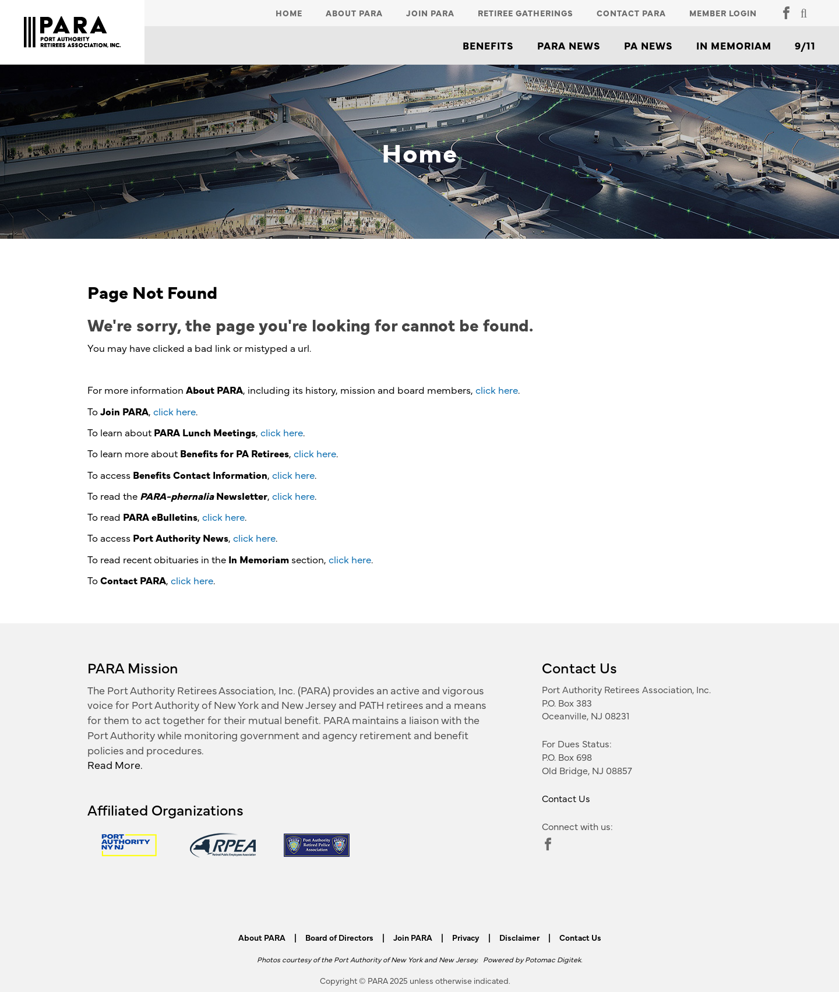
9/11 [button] (805, 45)
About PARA (354, 13)
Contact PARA (631, 13)
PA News (648, 45)
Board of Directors (339, 937)
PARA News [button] (569, 45)
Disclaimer (519, 937)
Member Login (723, 13)
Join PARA (430, 13)
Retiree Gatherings (525, 13)
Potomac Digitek (553, 959)
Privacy (466, 937)
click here (496, 390)
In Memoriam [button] (733, 45)
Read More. (115, 764)
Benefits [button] (488, 45)
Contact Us (566, 798)
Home (289, 13)
